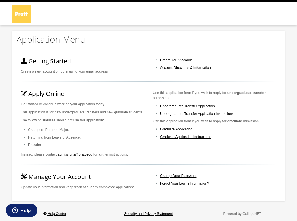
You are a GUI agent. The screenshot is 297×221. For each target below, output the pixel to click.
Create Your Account (176, 60)
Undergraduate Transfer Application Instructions (196, 114)
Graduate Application (176, 129)
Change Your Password (178, 176)
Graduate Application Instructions (185, 137)
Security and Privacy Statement (148, 214)
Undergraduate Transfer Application (187, 106)
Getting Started (46, 61)
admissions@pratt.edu (75, 154)
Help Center (54, 214)
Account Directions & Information (185, 68)
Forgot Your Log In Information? (184, 183)
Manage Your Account (56, 177)
